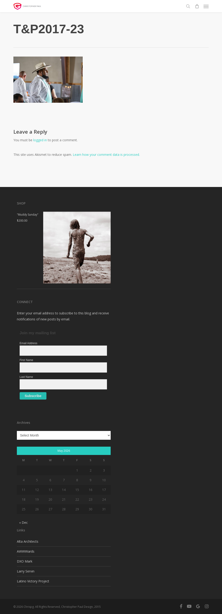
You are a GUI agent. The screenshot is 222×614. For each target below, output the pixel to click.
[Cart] (196, 6)
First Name (26, 360)
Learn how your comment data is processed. (106, 154)
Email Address (28, 343)
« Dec (23, 522)
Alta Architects (27, 541)
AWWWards (25, 551)
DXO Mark (24, 561)
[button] (206, 6)
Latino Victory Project (33, 581)
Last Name (26, 377)
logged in (40, 140)
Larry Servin (25, 571)
